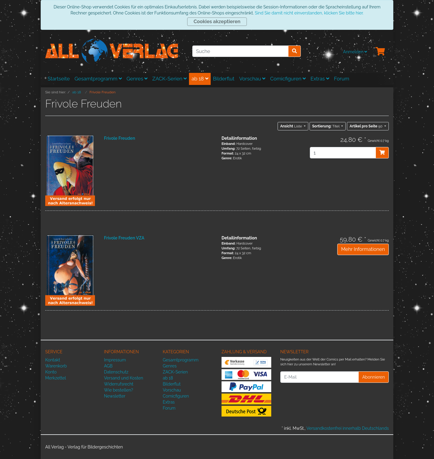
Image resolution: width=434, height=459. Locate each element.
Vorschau (252, 79)
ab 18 (199, 79)
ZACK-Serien (169, 79)
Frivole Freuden (119, 138)
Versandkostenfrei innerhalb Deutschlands (348, 428)
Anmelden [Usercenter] (355, 51)
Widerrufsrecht (119, 384)
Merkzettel (55, 378)
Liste (291, 126)
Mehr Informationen (363, 249)
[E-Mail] (319, 377)
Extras (319, 79)
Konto (51, 372)
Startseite (59, 79)
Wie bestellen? (118, 390)
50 (366, 126)
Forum (341, 79)
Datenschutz (116, 372)
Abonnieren (373, 377)
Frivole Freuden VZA (124, 238)
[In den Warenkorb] (382, 152)
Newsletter (114, 396)
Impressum (115, 360)
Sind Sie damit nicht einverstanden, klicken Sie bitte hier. (309, 13)
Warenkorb (56, 366)
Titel (326, 126)
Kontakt (52, 360)
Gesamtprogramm (98, 79)
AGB (108, 366)
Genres (137, 79)
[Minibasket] (380, 51)
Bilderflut (223, 79)
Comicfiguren (288, 79)
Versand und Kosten (123, 378)
